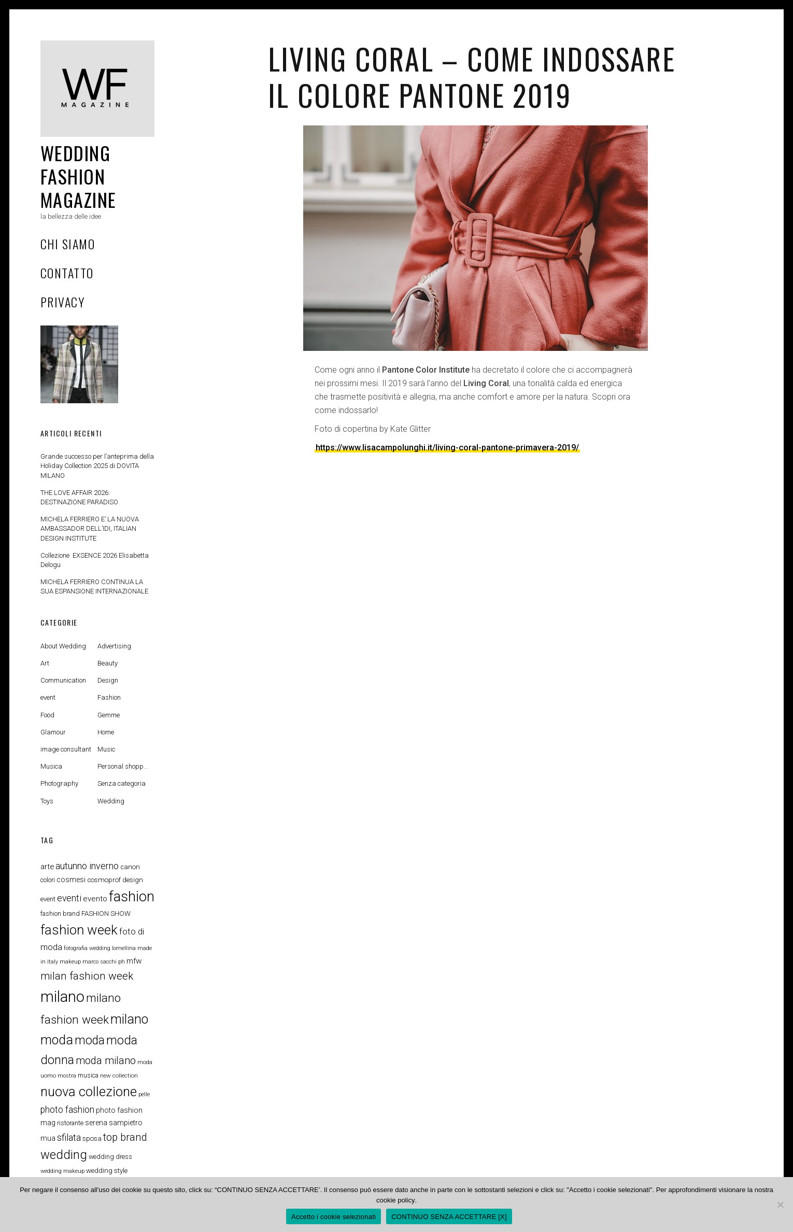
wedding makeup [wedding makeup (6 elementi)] (62, 1171)
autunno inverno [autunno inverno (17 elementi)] (87, 865)
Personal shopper (123, 766)
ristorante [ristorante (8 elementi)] (70, 1123)
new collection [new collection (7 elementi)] (119, 1075)
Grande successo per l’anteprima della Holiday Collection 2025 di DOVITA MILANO (97, 465)
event (47, 697)
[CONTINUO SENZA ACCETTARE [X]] (780, 1204)
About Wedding (63, 646)
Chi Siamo (67, 243)
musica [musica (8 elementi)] (88, 1075)
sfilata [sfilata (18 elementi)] (69, 1137)
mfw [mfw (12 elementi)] (134, 961)
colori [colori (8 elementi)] (47, 880)
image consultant (65, 749)
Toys (46, 801)
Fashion (109, 697)
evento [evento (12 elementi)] (95, 898)
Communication (63, 680)
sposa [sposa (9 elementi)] (92, 1138)
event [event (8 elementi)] (47, 899)
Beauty (107, 663)
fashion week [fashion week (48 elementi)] (79, 930)
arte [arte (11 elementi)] (47, 866)
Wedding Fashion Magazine (78, 176)
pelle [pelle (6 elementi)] (144, 1094)
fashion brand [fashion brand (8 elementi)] (60, 913)
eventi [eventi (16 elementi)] (69, 898)
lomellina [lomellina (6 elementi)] (124, 948)
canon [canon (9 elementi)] (130, 867)
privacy (62, 301)
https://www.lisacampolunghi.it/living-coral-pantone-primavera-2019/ (447, 447)
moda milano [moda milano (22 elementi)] (106, 1061)
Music (106, 749)
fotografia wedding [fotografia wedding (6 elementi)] (87, 948)
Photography (59, 783)
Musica (51, 766)
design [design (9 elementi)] (132, 880)
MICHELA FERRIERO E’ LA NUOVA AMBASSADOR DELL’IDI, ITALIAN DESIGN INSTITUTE (89, 528)
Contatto (67, 272)
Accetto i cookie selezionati (333, 1217)
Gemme (108, 715)
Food (47, 715)
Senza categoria (121, 783)
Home (105, 732)
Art (44, 663)
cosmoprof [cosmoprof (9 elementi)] (104, 880)
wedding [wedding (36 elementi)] (63, 1155)
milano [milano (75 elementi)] (62, 997)
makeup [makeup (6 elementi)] (70, 961)
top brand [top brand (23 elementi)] (125, 1137)
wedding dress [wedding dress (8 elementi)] (110, 1156)
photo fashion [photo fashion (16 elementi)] (67, 1109)
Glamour (53, 732)
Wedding (110, 801)
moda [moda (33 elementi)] (90, 1040)
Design (107, 680)
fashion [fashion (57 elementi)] (131, 896)
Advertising (114, 646)
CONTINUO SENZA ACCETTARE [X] (449, 1217)
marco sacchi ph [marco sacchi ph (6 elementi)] (103, 961)
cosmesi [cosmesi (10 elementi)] (71, 879)
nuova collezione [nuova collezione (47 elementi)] (88, 1091)
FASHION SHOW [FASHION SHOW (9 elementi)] (106, 913)
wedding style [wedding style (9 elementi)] (107, 1170)
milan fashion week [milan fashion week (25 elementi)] (86, 976)
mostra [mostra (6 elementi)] (67, 1075)
